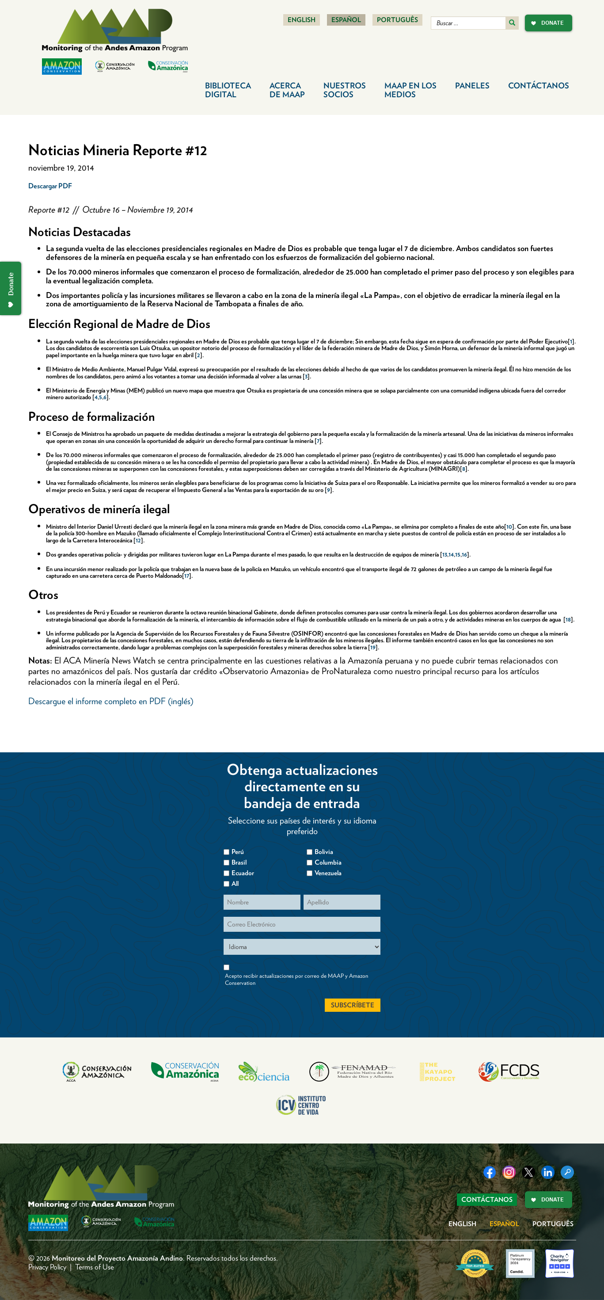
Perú (238, 852)
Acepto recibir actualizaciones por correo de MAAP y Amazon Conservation (296, 979)
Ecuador (243, 873)
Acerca (287, 90)
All (235, 884)
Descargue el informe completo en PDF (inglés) (111, 701)
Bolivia (324, 852)
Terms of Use (94, 1266)
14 (451, 554)
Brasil (239, 862)
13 (444, 554)
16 (464, 554)
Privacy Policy (47, 1266)
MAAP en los (410, 90)
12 (138, 540)
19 (373, 647)
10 (509, 526)
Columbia (328, 862)
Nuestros (344, 90)
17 (186, 575)
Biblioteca (228, 90)
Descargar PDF (50, 186)
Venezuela (328, 873)
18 (568, 619)
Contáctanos (538, 85)
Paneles (472, 85)
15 (457, 554)
